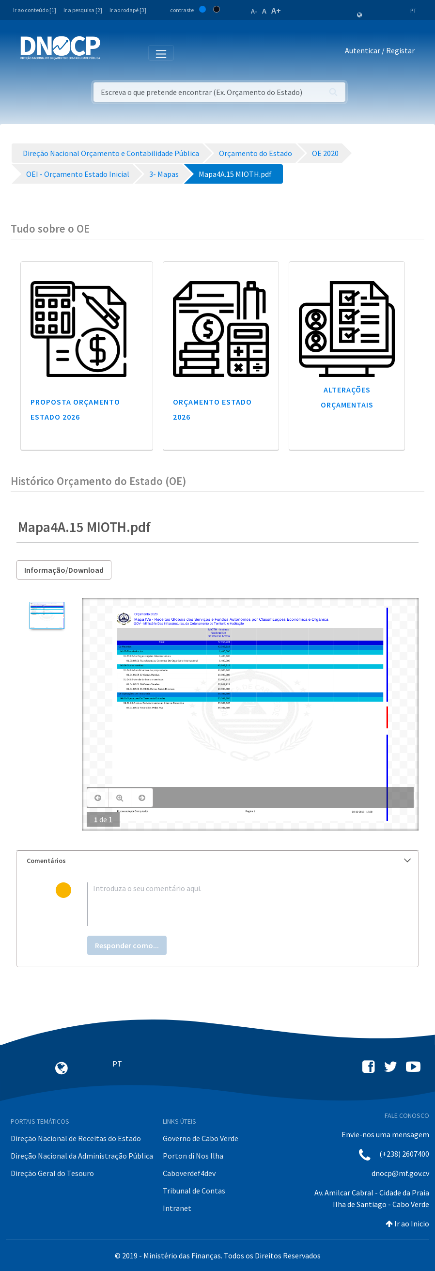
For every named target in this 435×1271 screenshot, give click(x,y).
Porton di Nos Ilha (193, 1156)
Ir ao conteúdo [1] (34, 10)
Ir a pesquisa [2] (82, 10)
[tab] (217, 861)
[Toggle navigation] (113, 52)
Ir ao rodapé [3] (127, 10)
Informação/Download (64, 570)
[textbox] (233, 904)
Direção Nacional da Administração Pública (82, 1156)
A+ (276, 10)
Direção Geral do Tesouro (52, 1173)
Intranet (177, 1208)
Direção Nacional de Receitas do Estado (76, 1138)
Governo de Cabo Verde (200, 1138)
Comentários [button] (219, 860)
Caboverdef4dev (189, 1173)
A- (254, 11)
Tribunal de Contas (194, 1190)
